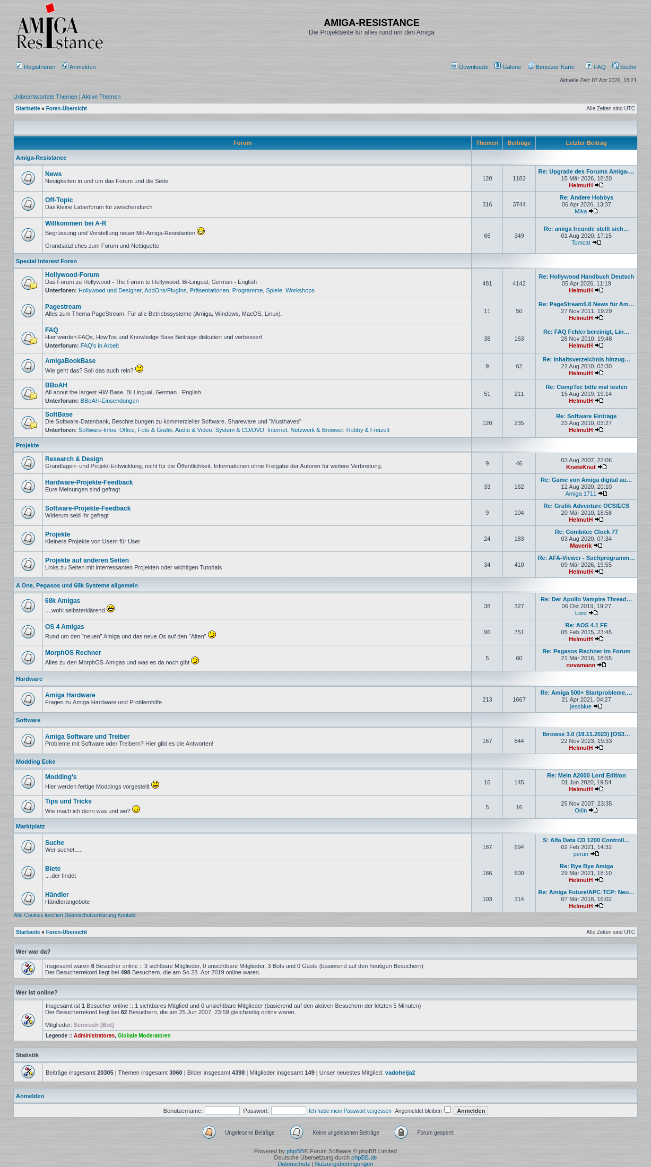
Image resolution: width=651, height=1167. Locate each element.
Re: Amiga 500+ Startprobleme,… (587, 692)
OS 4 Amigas (64, 626)
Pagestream (63, 306)
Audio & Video (193, 430)
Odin (581, 810)
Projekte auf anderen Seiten (87, 560)
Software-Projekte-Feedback (88, 508)
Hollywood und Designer (110, 290)
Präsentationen (209, 290)
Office (127, 430)
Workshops (300, 290)
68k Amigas (62, 600)
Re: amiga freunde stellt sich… (586, 229)
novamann (580, 665)
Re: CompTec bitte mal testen (586, 387)
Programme (247, 290)
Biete (52, 868)
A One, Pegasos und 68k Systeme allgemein (77, 585)
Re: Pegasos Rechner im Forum (586, 651)
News (53, 174)
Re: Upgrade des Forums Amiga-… (586, 171)
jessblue (581, 706)
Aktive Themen (101, 96)
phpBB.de (364, 1157)
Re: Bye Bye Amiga (586, 866)
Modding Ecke (36, 761)
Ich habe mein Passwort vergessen (350, 1111)
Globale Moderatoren (144, 1036)
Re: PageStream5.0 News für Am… (587, 304)
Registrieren (35, 67)
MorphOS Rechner (73, 652)
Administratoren (94, 1036)
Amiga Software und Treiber (87, 736)
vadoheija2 (400, 1072)
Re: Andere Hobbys (586, 197)
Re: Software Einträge (586, 416)
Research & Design (74, 459)
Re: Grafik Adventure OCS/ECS (586, 506)
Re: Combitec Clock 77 (586, 532)
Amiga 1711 (580, 493)
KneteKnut (581, 467)
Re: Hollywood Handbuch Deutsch (586, 276)
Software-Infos (97, 430)
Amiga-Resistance (41, 157)
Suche (624, 67)
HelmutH (581, 185)
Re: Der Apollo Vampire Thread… (586, 599)
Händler (57, 894)
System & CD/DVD (239, 430)
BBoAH (56, 385)
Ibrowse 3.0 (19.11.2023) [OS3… (586, 734)
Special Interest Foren (46, 261)
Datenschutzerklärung (90, 915)
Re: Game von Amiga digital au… (586, 480)
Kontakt (127, 915)
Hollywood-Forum (72, 275)
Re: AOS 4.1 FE (586, 625)
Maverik (581, 545)
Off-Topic (59, 200)
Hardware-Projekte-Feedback (89, 482)
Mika (581, 211)
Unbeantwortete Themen (45, 96)
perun (581, 854)
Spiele (274, 290)
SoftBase (59, 414)
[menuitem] (470, 67)
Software (28, 720)
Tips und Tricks (68, 801)
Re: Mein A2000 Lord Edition (586, 775)
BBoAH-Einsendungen (110, 400)
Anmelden (80, 67)
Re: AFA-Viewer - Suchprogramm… (586, 558)
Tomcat (580, 242)
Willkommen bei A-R (75, 223)
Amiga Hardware (70, 695)
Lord (581, 613)
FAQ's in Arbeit (100, 345)
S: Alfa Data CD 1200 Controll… (586, 840)
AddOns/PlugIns (165, 290)
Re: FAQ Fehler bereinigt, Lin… (586, 332)
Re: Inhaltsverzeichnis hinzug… (586, 359)
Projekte (27, 445)
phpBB (295, 1151)
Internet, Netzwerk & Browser (305, 430)
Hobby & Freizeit (367, 430)
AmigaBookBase (70, 361)
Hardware (29, 679)
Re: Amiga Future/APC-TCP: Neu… (586, 892)
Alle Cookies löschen (38, 915)
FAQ (595, 67)
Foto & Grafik (155, 430)
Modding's (61, 777)
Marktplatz (30, 826)
